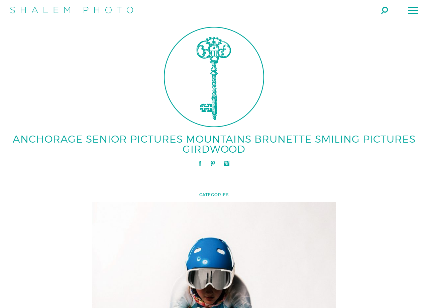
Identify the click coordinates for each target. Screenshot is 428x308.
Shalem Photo (71, 10)
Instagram (226, 163)
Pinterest (212, 163)
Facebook (200, 163)
